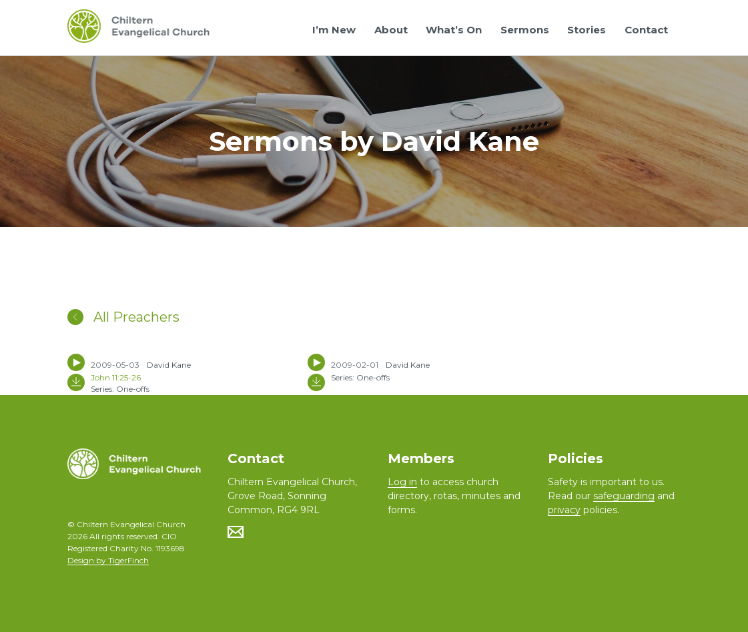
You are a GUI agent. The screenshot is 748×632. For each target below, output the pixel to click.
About (391, 29)
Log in (402, 482)
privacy (564, 510)
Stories (586, 29)
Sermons (524, 29)
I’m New (334, 29)
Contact (646, 29)
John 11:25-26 (116, 377)
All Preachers (123, 317)
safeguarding (624, 496)
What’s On (454, 29)
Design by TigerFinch (108, 560)
